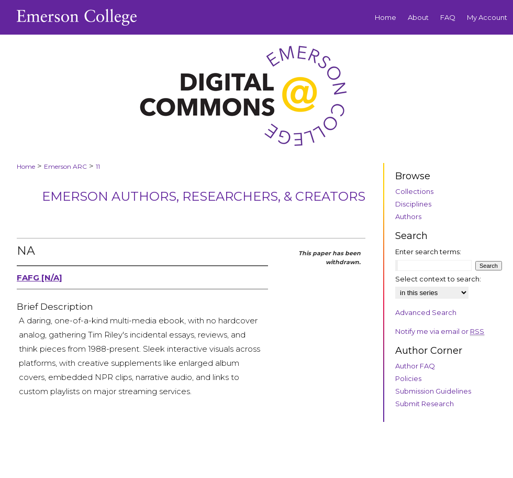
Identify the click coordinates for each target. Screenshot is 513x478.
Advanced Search (425, 312)
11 (98, 166)
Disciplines (413, 204)
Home (26, 166)
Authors (408, 216)
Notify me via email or (439, 331)
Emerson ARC (65, 166)
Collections (414, 191)
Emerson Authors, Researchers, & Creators (203, 196)
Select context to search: (438, 279)
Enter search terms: (428, 251)
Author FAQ (415, 366)
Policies (408, 378)
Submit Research (424, 403)
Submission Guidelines (433, 391)
